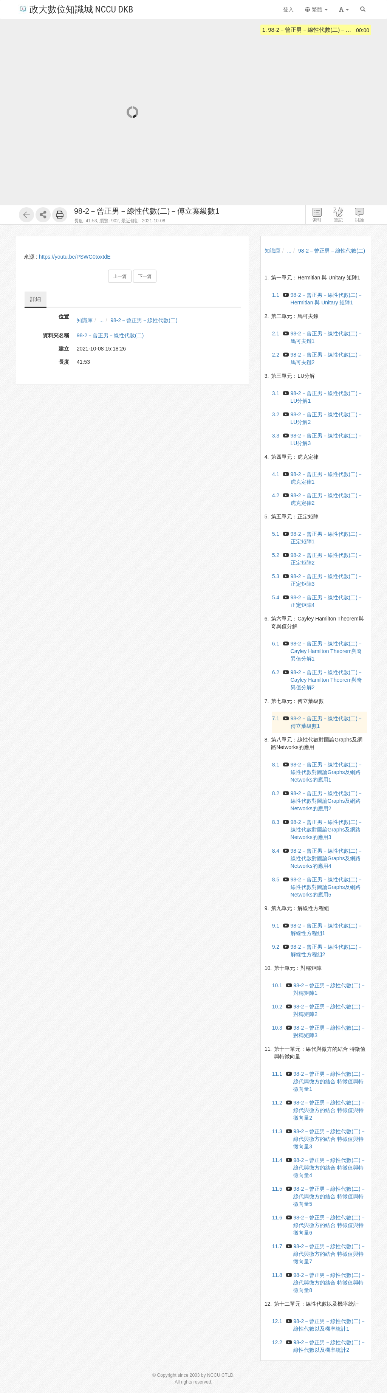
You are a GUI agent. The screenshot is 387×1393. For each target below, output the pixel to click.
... (101, 320)
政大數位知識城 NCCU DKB (76, 9)
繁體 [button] (316, 9)
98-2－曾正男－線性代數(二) (143, 320)
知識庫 (85, 320)
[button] (343, 9)
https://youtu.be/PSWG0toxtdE (75, 257)
